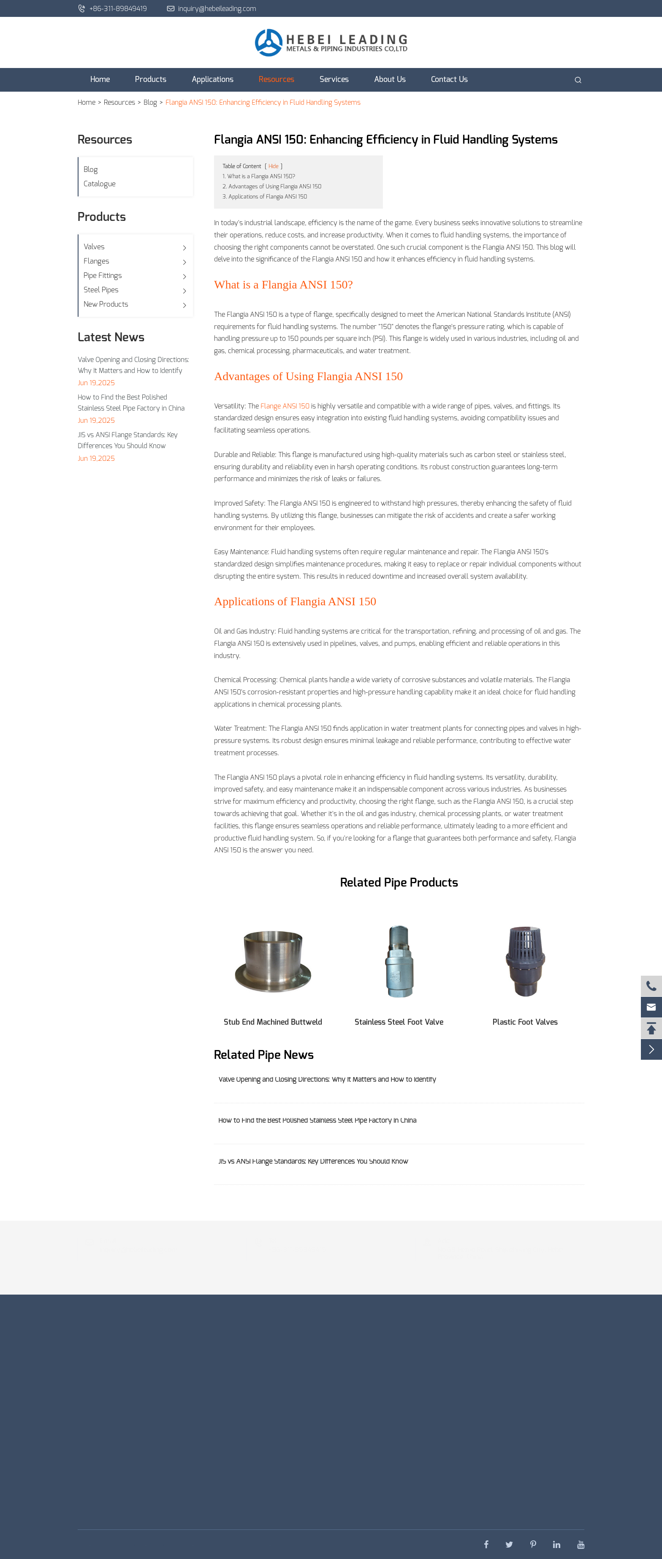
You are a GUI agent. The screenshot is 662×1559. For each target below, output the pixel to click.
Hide (274, 166)
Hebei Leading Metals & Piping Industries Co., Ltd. (183, 1544)
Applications (212, 80)
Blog (150, 102)
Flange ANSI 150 (284, 406)
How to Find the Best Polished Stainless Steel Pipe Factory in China (131, 403)
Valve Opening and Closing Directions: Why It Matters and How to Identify (133, 365)
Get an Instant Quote (168, 1506)
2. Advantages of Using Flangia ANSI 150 (271, 187)
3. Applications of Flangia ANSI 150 (264, 197)
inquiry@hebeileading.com (212, 8)
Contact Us (449, 80)
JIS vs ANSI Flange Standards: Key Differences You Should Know (128, 440)
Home (100, 80)
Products (150, 80)
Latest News (111, 338)
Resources (276, 80)
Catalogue (100, 184)
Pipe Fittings (103, 275)
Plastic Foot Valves (525, 1022)
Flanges (96, 261)
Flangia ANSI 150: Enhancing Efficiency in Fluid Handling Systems (263, 102)
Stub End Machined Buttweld (273, 1022)
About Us (390, 80)
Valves (94, 246)
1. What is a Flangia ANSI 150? (258, 177)
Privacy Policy (393, 1544)
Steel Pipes (101, 290)
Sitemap (347, 1544)
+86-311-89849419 (112, 8)
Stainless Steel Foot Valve (399, 1022)
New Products (106, 304)
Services (334, 80)
